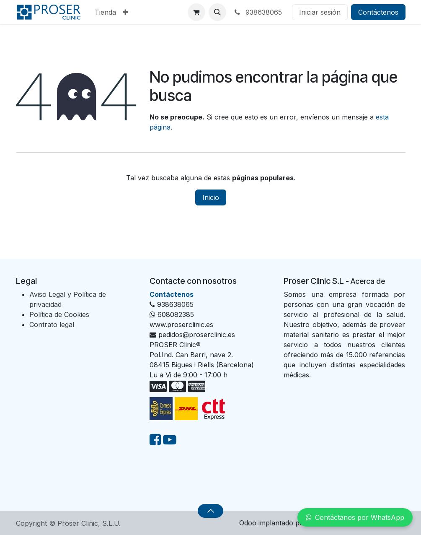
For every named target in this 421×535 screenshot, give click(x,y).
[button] (217, 12)
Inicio (210, 197)
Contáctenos (378, 12)
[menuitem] (105, 12)
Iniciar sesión (320, 12)
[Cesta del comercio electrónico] (196, 12)
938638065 (257, 12)
